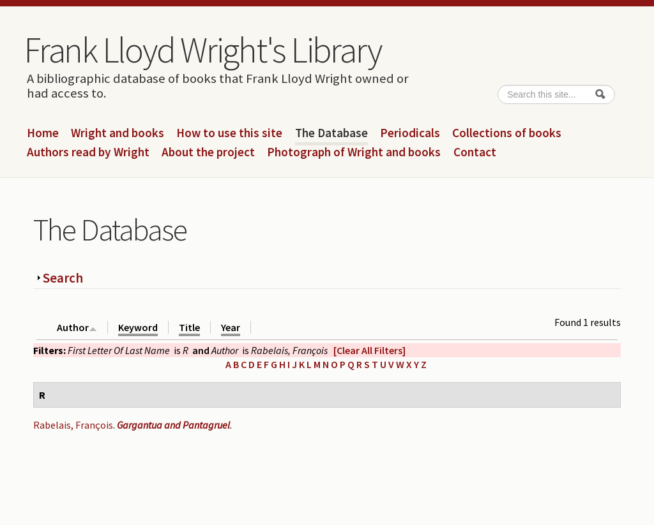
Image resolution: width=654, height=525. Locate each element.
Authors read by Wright (88, 152)
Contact (474, 152)
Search (63, 277)
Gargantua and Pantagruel (173, 424)
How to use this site (229, 133)
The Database (331, 133)
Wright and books (117, 133)
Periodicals (410, 133)
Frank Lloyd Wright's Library (202, 49)
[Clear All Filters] (369, 350)
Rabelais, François (73, 424)
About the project (208, 152)
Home (43, 133)
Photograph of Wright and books (354, 152)
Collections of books (506, 133)
